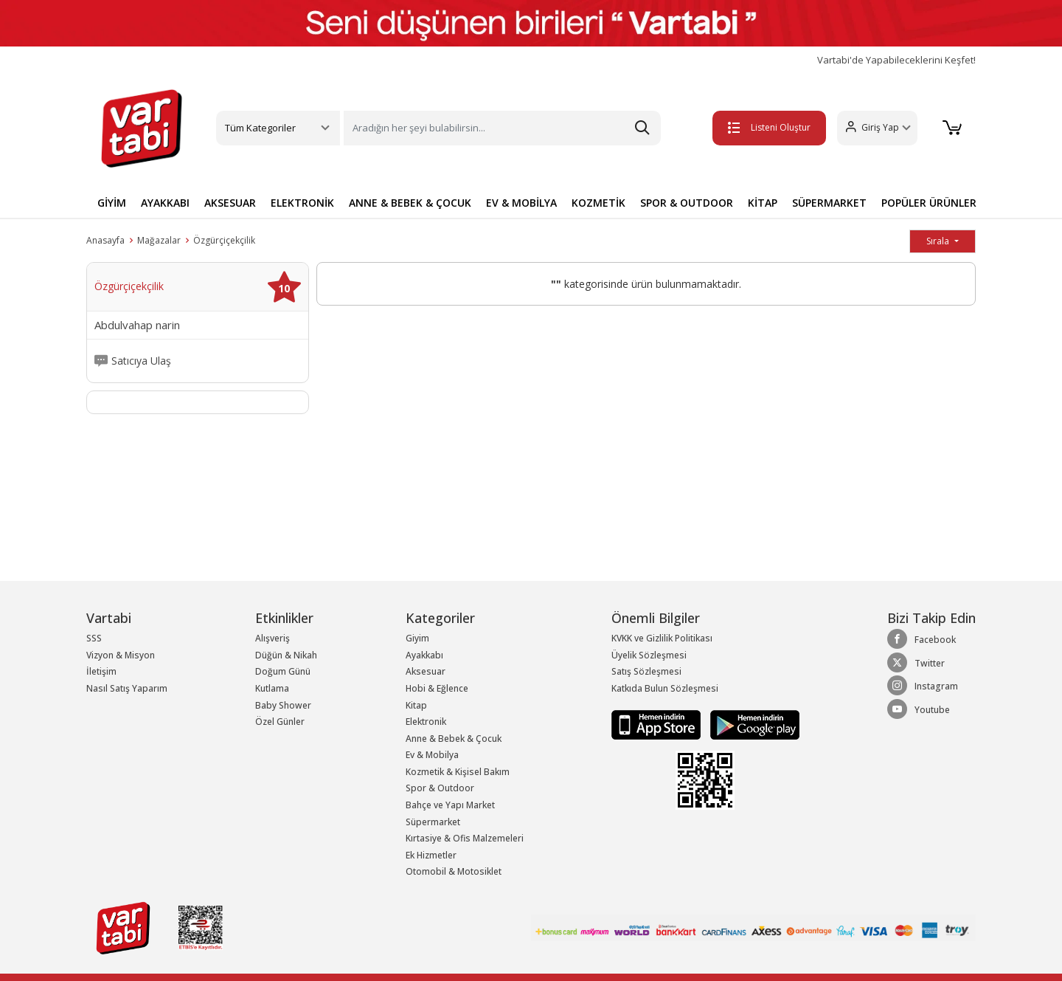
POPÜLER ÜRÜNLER (928, 203)
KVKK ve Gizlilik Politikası (661, 638)
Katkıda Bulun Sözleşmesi (664, 688)
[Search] (502, 128)
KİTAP (762, 203)
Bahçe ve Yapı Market (450, 805)
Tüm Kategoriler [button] (260, 127)
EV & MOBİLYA (521, 203)
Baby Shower (283, 705)
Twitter (916, 662)
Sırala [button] (938, 241)
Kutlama (272, 688)
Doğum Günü (282, 671)
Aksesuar (425, 671)
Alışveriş (272, 638)
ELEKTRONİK (302, 203)
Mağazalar (159, 240)
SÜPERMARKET (829, 203)
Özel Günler (280, 721)
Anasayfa (105, 240)
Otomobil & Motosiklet (454, 871)
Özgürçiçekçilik (224, 240)
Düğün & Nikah (286, 655)
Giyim (417, 638)
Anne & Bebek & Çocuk (454, 738)
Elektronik (426, 721)
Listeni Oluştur (766, 127)
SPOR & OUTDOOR (686, 203)
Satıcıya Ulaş (141, 361)
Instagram (922, 685)
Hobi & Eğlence (437, 688)
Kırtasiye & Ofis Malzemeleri (465, 838)
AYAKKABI (165, 203)
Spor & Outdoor (440, 788)
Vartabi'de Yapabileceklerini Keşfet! (896, 60)
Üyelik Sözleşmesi (649, 655)
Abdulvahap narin (137, 325)
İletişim (101, 671)
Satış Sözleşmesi (646, 671)
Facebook (921, 639)
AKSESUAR (230, 203)
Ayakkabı (424, 655)
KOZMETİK (598, 203)
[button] (874, 128)
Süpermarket (433, 822)
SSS (94, 638)
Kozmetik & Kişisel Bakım (458, 771)
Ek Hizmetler (431, 855)
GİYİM (111, 203)
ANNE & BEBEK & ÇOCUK (410, 203)
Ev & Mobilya (432, 754)
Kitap (416, 705)
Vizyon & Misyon (120, 655)
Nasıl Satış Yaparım (126, 688)
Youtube (918, 709)
